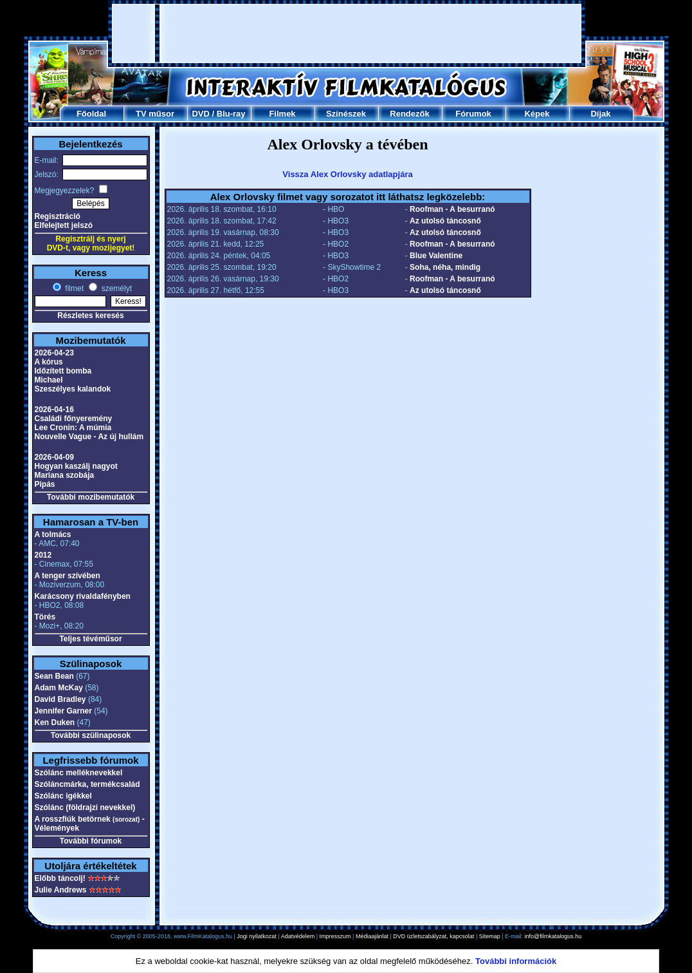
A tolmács (53, 534)
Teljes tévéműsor (90, 638)
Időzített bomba (63, 370)
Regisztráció (57, 216)
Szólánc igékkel (63, 795)
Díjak (600, 113)
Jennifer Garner (63, 710)
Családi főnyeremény (74, 418)
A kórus (49, 361)
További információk (515, 961)
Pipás (45, 484)
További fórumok (91, 840)
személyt (115, 288)
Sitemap (489, 936)
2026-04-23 (54, 352)
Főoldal (91, 113)
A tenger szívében (67, 575)
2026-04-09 (54, 457)
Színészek (346, 113)
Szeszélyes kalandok (73, 388)
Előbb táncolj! (60, 878)
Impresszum (335, 936)
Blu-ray (231, 113)
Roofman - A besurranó (452, 209)
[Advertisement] (347, 33)
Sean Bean (54, 676)
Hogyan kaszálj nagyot (76, 466)
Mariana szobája (65, 475)
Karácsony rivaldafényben (83, 596)
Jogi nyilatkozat (257, 936)
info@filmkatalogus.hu (553, 936)
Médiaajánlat (372, 936)
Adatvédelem (298, 936)
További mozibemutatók (90, 497)
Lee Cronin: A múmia (73, 427)
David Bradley (60, 699)
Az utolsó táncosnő (445, 220)
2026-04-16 (54, 409)
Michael (49, 379)
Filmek (282, 113)
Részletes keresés (90, 315)
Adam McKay (59, 687)
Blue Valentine (436, 255)
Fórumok (473, 113)
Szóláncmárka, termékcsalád (87, 784)
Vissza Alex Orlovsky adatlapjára (347, 174)
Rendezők (409, 113)
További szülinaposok (91, 735)
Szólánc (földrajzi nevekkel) (85, 807)
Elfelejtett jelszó (64, 225)
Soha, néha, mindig (445, 267)
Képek (536, 113)
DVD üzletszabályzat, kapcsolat (433, 936)
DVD (200, 113)
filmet (73, 288)
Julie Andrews (61, 889)
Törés (45, 616)
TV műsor (155, 113)
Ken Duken (55, 722)
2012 (43, 555)
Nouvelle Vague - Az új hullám (89, 436)
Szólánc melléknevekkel (79, 772)
